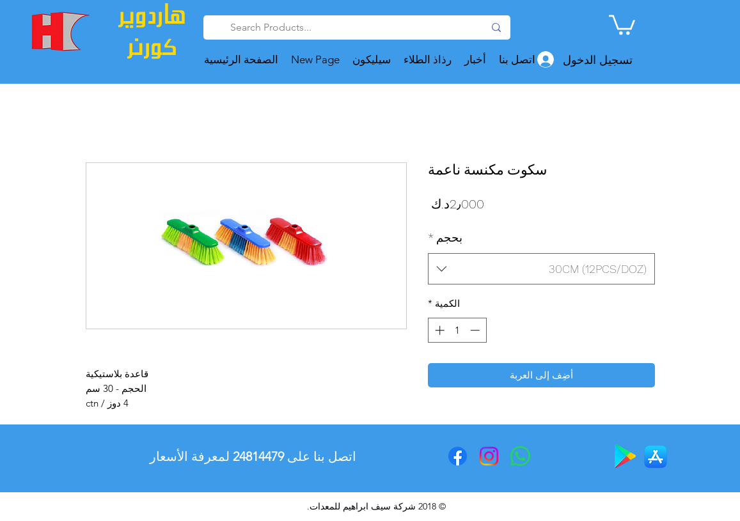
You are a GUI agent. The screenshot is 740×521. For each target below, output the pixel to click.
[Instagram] (488, 456)
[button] (622, 24)
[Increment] (438, 330)
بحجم (445, 237)
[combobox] (541, 269)
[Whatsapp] (520, 456)
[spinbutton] (457, 330)
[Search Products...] (358, 27)
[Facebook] (457, 456)
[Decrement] (476, 330)
